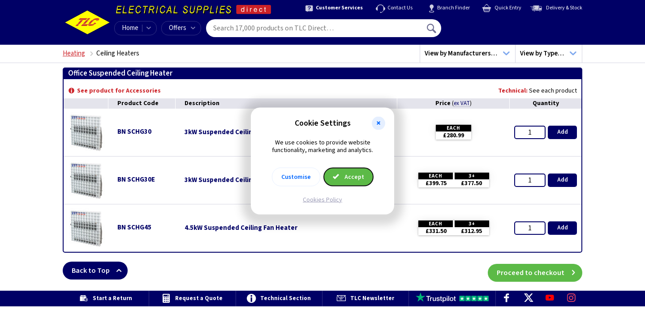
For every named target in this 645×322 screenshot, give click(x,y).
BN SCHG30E (136, 179)
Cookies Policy (322, 199)
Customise (296, 176)
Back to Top (100, 271)
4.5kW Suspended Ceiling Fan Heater (241, 228)
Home (130, 28)
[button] (378, 123)
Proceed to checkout (539, 271)
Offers (182, 28)
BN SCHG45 (134, 227)
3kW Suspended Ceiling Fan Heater (238, 132)
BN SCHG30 (134, 131)
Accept (348, 176)
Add (562, 131)
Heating (74, 53)
